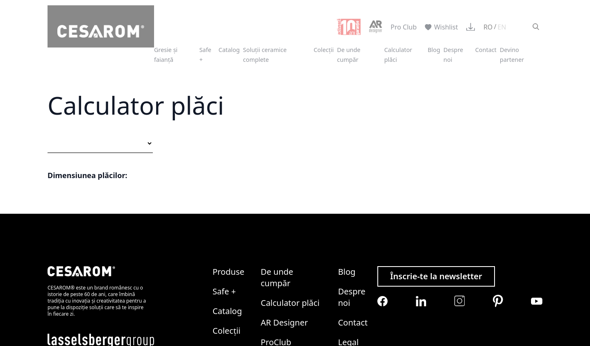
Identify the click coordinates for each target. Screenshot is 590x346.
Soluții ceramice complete (265, 54)
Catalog (229, 50)
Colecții (323, 50)
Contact (486, 50)
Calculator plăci (290, 230)
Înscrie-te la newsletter (436, 203)
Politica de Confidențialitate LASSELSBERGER (116, 288)
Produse (229, 199)
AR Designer (284, 250)
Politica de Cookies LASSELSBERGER (245, 288)
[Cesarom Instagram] (459, 228)
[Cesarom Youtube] (536, 228)
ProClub (276, 269)
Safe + (224, 218)
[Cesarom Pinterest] (498, 228)
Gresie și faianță (165, 54)
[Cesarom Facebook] (382, 228)
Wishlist (441, 27)
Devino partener (512, 54)
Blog (434, 50)
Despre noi (351, 224)
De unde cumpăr (349, 54)
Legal (348, 269)
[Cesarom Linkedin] (421, 228)
